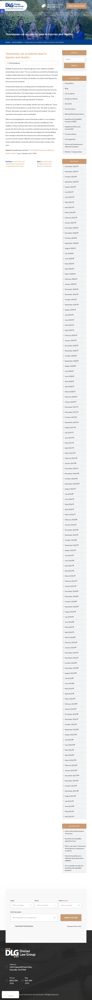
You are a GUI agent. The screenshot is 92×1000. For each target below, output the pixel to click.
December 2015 (70, 530)
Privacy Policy (77, 926)
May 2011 (68, 811)
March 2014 (69, 637)
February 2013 (70, 704)
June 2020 (68, 259)
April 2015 (68, 571)
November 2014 (70, 596)
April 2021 (68, 207)
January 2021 (69, 223)
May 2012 (68, 750)
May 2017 (68, 443)
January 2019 (69, 340)
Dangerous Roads (71, 99)
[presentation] (24, 934)
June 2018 (68, 376)
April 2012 (68, 755)
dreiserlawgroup (14, 63)
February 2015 (70, 581)
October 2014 (70, 602)
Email (63, 901)
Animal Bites (69, 83)
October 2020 (70, 238)
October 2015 (70, 540)
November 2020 (70, 233)
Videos (68, 14)
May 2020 (68, 264)
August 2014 (69, 612)
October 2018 (70, 356)
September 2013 (71, 668)
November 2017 (70, 412)
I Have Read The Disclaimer (24, 926)
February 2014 (70, 642)
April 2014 (68, 632)
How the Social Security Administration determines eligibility (74, 858)
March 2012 (69, 760)
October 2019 (70, 299)
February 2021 (70, 218)
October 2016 (70, 479)
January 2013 (69, 709)
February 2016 (70, 520)
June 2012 (68, 745)
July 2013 (68, 678)
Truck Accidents (70, 134)
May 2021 (68, 202)
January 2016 (69, 525)
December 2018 (70, 346)
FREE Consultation (76, 6)
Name (12, 900)
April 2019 (68, 330)
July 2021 (68, 192)
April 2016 (68, 509)
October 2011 (70, 786)
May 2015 (68, 566)
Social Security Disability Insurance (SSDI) (73, 120)
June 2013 (68, 683)
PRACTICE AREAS (38, 14)
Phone (37, 900)
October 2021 (70, 177)
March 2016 (69, 514)
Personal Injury (70, 109)
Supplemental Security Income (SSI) (73, 128)
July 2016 (68, 494)
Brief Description (16, 912)
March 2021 (69, 212)
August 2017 (69, 427)
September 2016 (71, 484)
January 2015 (69, 586)
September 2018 (71, 361)
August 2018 (69, 366)
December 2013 (70, 653)
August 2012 (69, 735)
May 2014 (68, 627)
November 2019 (70, 294)
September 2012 (71, 729)
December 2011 (70, 776)
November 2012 (70, 719)
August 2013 (69, 673)
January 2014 (69, 648)
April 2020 (68, 269)
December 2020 (70, 228)
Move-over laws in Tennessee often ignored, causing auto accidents (75, 848)
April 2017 (68, 448)
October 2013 (70, 663)
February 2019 (70, 335)
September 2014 (71, 607)
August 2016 (69, 489)
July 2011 (68, 801)
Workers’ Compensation (73, 152)
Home (7, 14)
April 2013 (68, 694)
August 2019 (69, 310)
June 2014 (68, 622)
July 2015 (68, 555)
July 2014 (68, 617)
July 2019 (68, 315)
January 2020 (69, 284)
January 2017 (69, 463)
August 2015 (69, 550)
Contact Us (82, 14)
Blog (74, 14)
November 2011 (70, 781)
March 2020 (69, 274)
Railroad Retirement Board (74, 114)
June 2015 (68, 561)
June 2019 (68, 320)
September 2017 (71, 422)
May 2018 (68, 381)
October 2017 (70, 417)
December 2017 (70, 407)
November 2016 (70, 474)
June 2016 (68, 499)
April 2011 (68, 817)
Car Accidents (17, 42)
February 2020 (70, 279)
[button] (2, 11)
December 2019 (70, 289)
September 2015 (71, 545)
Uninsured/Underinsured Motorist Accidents (73, 145)
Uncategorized (70, 139)
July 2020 (68, 253)
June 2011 (68, 806)
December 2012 (70, 714)
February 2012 (70, 765)
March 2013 (69, 699)
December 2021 (70, 166)
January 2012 (69, 770)
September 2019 (71, 305)
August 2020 (69, 248)
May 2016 (68, 504)
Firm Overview (17, 14)
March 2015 (69, 576)
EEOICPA (68, 104)
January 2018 (69, 402)
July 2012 (68, 740)
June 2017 (68, 438)
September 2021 (71, 182)
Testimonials (59, 14)
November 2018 (70, 351)
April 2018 (68, 387)
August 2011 (69, 796)
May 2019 (68, 325)
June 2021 (68, 197)
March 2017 (69, 453)
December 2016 (70, 468)
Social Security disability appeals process (73, 840)
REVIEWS (49, 14)
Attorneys (27, 14)
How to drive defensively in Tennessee (74, 832)
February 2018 (70, 397)
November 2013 (70, 658)
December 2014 (70, 591)
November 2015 (70, 535)
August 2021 (69, 187)
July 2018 (68, 371)
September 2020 (71, 243)
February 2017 (70, 458)
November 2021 (70, 172)
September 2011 (71, 791)
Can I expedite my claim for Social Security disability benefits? (74, 868)
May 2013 (68, 689)
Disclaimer (70, 926)
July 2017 (68, 433)
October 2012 (70, 724)
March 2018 (69, 392)
